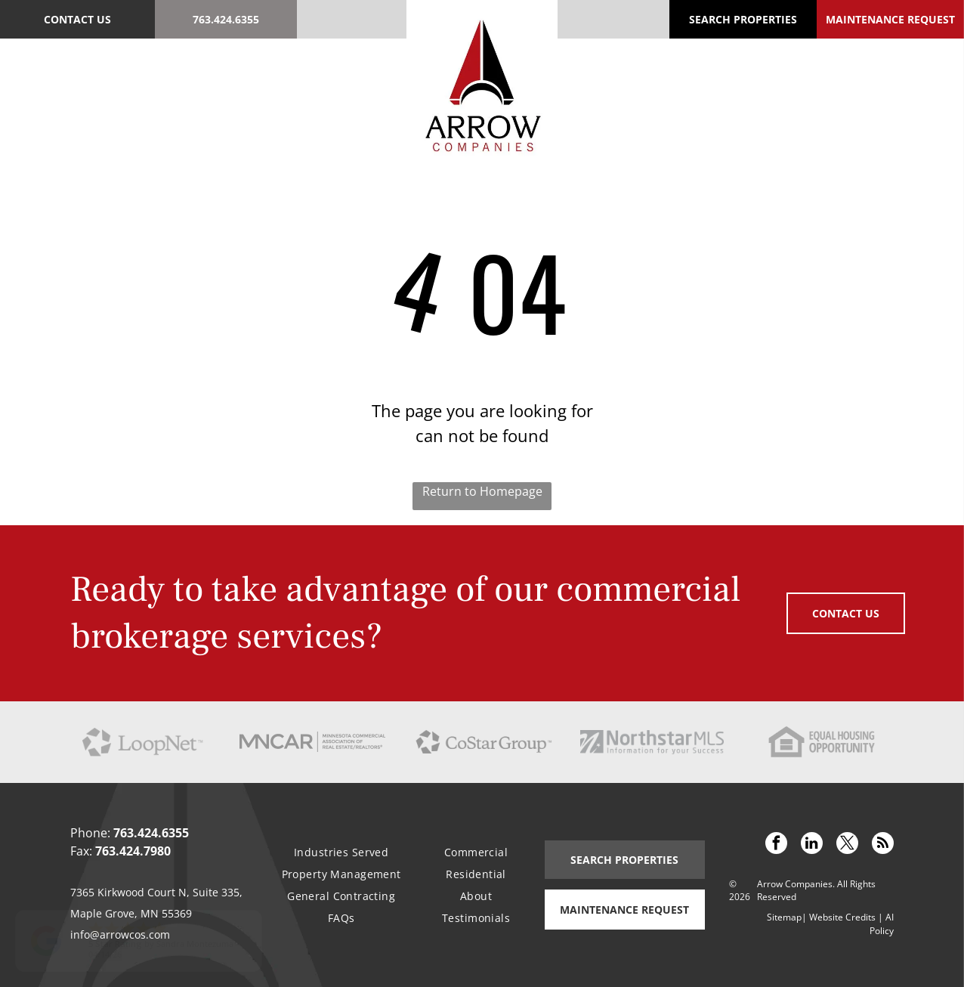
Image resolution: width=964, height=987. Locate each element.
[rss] (883, 845)
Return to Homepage (482, 491)
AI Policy (882, 924)
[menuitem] (84, 82)
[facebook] (776, 845)
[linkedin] (812, 845)
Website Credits (842, 917)
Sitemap (784, 917)
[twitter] (847, 845)
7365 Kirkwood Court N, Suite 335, (156, 892)
